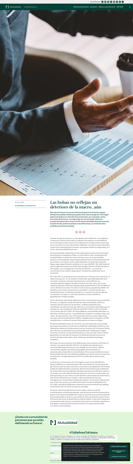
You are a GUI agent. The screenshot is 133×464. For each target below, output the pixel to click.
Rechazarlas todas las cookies (118, 451)
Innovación (93, 7)
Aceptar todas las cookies (118, 446)
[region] (95, 452)
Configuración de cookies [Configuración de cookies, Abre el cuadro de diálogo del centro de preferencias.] (118, 456)
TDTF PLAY (119, 7)
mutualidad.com (95, 2)
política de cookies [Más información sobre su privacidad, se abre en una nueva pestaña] (95, 456)
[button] (129, 6)
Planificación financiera (81, 7)
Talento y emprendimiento (106, 7)
